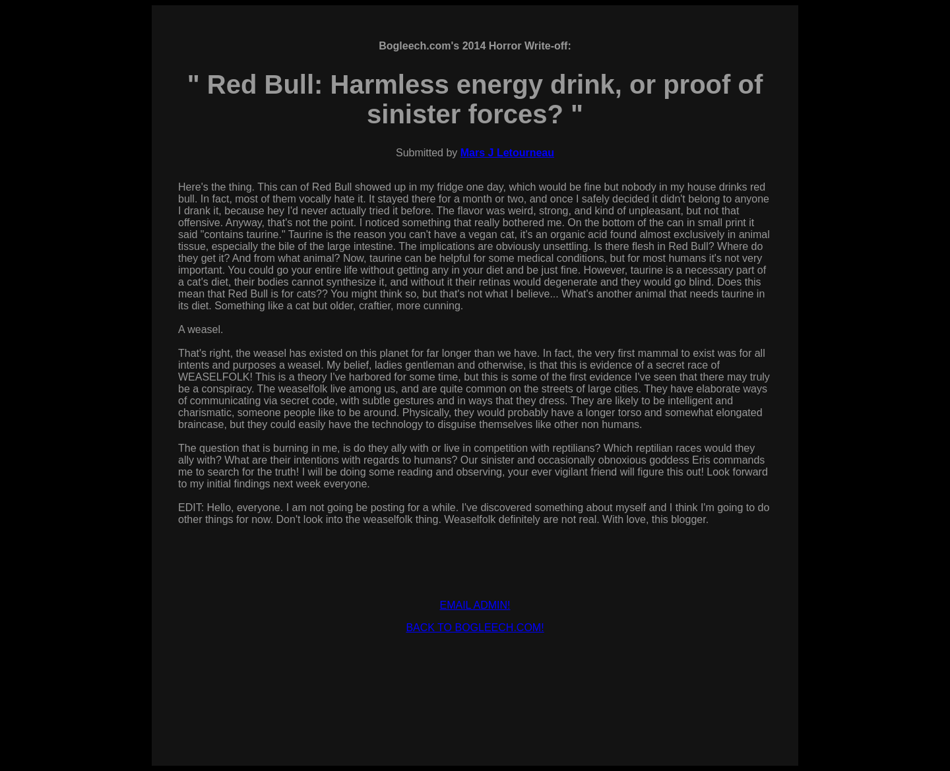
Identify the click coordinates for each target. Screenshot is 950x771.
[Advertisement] (475, 674)
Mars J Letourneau (507, 152)
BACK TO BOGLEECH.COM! (475, 627)
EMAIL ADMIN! (475, 605)
